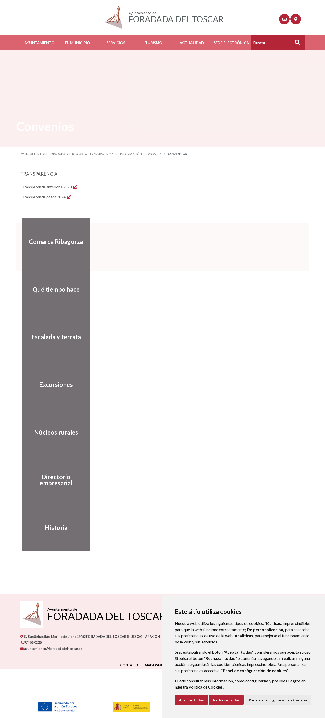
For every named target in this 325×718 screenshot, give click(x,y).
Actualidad (192, 42)
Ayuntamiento (39, 42)
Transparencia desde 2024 (47, 197)
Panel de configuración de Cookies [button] (278, 700)
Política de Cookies (206, 686)
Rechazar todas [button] (226, 700)
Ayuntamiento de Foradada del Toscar (51, 154)
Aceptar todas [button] (191, 700)
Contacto (130, 665)
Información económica (140, 154)
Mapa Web (153, 665)
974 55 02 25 (31, 642)
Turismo (153, 42)
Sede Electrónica (231, 42)
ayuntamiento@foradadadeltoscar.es (51, 649)
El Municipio (77, 42)
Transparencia (102, 154)
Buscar (295, 44)
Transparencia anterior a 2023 (50, 187)
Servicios (115, 42)
